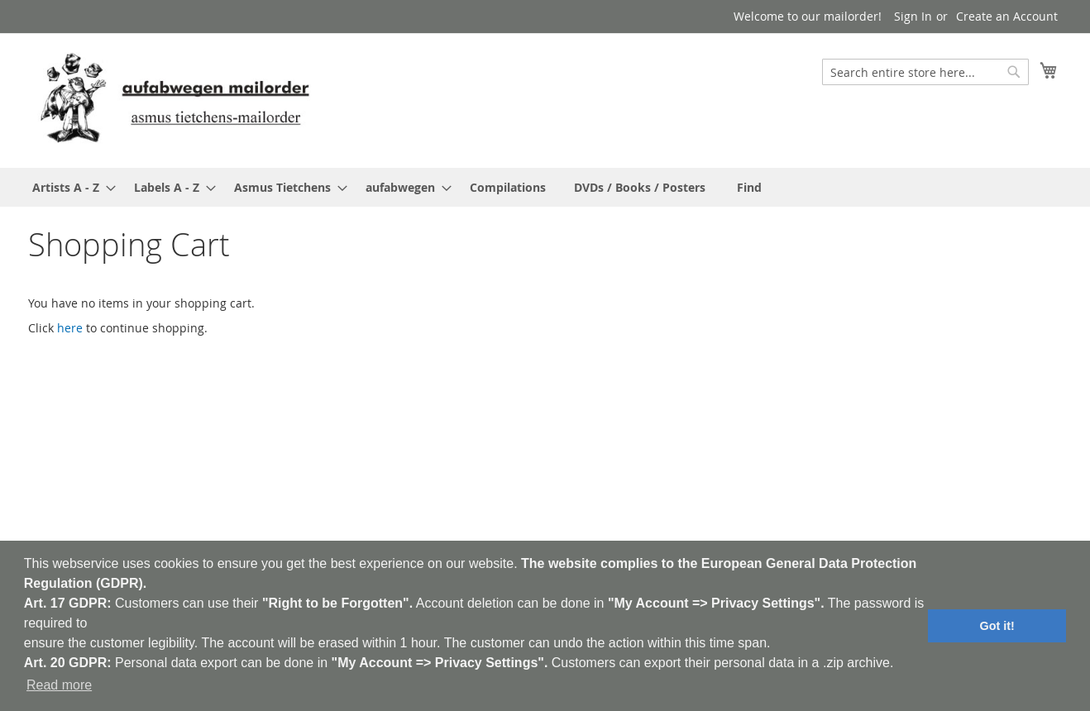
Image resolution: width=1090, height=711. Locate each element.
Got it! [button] (997, 625)
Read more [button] (59, 685)
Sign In (913, 16)
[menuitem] (69, 187)
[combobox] (925, 72)
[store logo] (174, 99)
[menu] (545, 187)
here (70, 328)
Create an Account (1007, 16)
